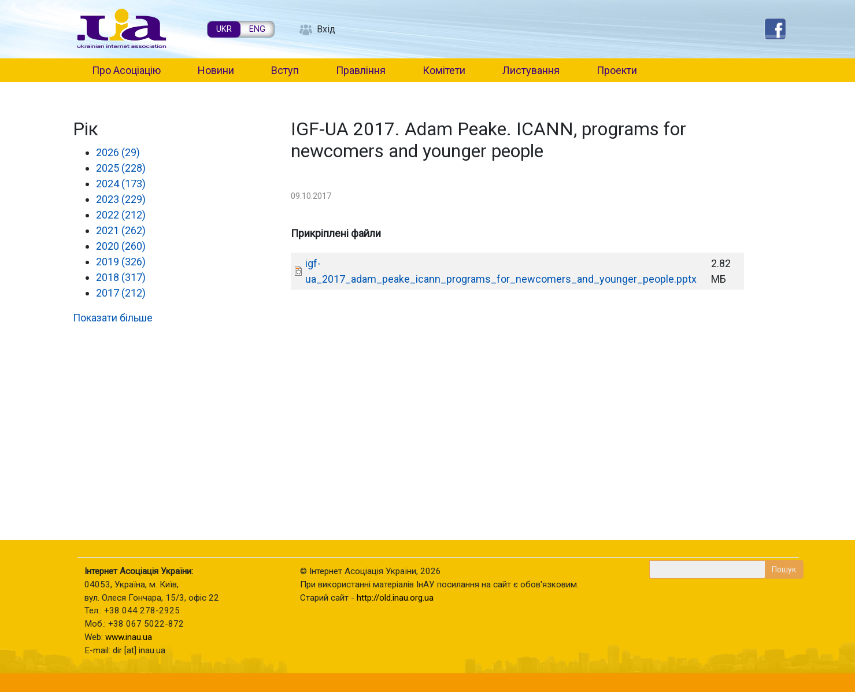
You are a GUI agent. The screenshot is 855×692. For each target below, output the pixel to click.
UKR (224, 29)
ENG (257, 29)
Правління (361, 70)
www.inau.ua (128, 637)
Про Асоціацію (126, 70)
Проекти (617, 70)
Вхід (326, 29)
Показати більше (113, 318)
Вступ (285, 70)
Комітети (444, 70)
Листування (531, 70)
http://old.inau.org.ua (395, 598)
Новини (216, 70)
